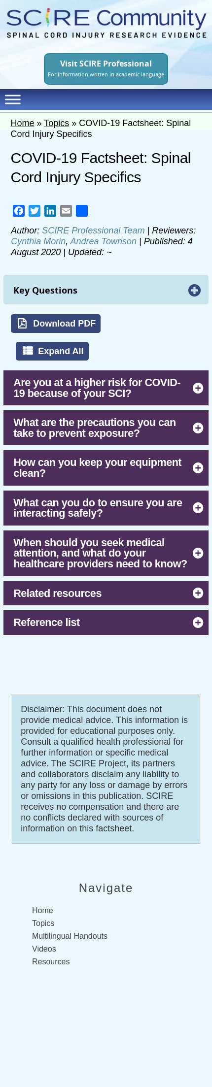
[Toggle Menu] (13, 99)
